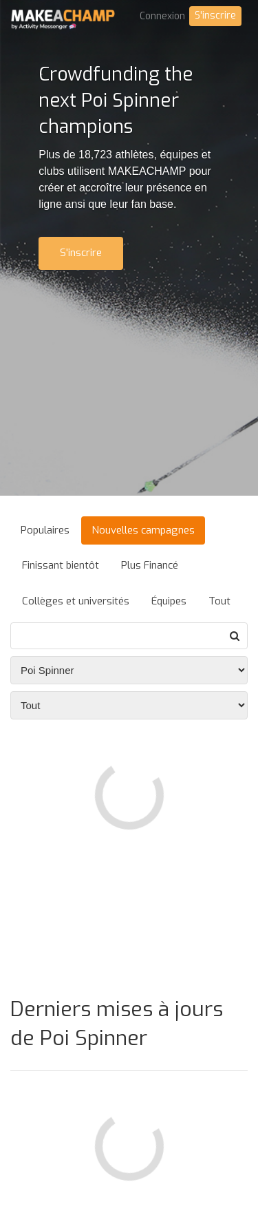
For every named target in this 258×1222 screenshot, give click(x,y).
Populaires (45, 530)
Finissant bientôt (60, 565)
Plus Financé (149, 565)
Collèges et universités (75, 601)
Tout (219, 601)
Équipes (168, 601)
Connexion (162, 16)
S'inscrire (215, 15)
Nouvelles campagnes (143, 530)
